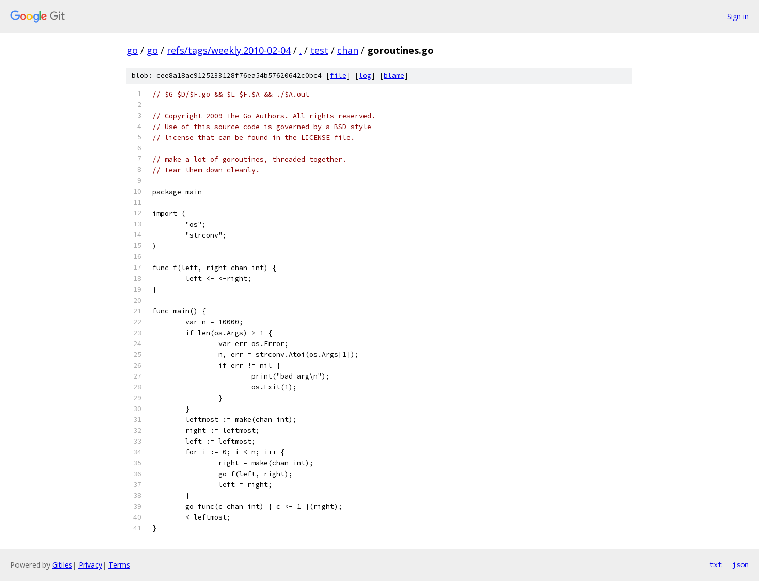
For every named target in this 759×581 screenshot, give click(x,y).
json (740, 564)
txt (715, 564)
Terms (119, 565)
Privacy (90, 565)
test (319, 50)
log (365, 75)
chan (347, 50)
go (132, 50)
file (338, 75)
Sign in (738, 16)
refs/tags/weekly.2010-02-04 (229, 50)
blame (394, 75)
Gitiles (62, 565)
